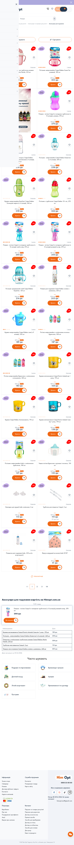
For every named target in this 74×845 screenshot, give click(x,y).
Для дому (28, 830)
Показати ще (38, 626)
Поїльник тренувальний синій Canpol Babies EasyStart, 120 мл (19, 312)
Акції (3, 817)
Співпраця (5, 784)
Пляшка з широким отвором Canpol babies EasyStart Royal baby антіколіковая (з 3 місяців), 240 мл (19, 170)
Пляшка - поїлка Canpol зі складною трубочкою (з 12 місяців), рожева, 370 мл (55, 121)
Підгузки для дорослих (32, 812)
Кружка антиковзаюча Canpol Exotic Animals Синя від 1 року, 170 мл (54, 456)
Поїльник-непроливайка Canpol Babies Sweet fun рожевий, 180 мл (54, 73)
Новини (4, 786)
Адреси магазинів (7, 794)
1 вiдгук (69, 69)
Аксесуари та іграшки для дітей (37, 23)
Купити (17, 87)
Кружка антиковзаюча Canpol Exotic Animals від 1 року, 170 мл (54, 408)
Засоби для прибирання (32, 820)
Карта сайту (29, 786)
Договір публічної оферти (10, 789)
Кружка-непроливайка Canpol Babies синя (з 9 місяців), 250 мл (19, 360)
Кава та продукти (30, 833)
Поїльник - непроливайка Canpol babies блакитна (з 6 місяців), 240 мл (55, 169)
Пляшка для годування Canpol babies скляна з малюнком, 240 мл (54, 312)
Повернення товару (31, 784)
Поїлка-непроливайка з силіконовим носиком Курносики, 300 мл (54, 360)
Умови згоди (6, 781)
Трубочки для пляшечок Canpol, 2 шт (55, 551)
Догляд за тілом (30, 822)
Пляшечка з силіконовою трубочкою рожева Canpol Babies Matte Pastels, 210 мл (19, 73)
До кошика (9, 671)
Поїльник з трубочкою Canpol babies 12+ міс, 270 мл (55, 217)
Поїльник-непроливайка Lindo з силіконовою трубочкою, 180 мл (19, 504)
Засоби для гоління (31, 828)
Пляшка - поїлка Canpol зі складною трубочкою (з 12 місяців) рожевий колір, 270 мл (55, 265)
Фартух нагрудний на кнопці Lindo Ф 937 (55, 601)
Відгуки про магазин (8, 820)
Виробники (5, 809)
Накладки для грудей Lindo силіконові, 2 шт (19, 551)
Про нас (4, 812)
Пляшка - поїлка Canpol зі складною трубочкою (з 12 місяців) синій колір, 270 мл (19, 265)
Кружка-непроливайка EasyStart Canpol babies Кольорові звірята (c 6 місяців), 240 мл (19, 217)
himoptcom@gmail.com (64, 786)
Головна (4, 23)
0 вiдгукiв (32, 69)
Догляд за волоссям (31, 815)
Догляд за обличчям (31, 825)
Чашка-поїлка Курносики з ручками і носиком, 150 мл (55, 504)
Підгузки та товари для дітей (17, 23)
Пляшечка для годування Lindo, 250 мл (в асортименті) (19, 602)
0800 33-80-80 (65, 782)
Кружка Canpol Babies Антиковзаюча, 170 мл (19, 455)
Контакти (5, 792)
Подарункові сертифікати (10, 815)
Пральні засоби (30, 817)
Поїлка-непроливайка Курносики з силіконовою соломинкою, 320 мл (19, 408)
